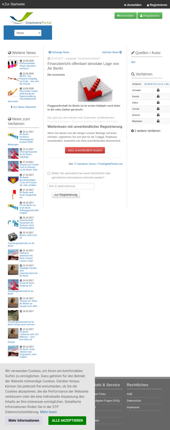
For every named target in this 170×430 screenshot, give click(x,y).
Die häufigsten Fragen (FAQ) (103, 400)
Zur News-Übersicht (24, 107)
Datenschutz (134, 400)
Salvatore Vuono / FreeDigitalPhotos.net (100, 163)
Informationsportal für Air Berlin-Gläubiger (28, 154)
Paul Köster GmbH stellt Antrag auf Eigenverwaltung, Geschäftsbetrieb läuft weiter (23, 96)
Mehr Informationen (24, 420)
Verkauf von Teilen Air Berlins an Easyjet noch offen (29, 303)
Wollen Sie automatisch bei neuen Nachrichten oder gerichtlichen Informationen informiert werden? (79, 175)
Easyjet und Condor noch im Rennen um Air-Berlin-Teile (29, 167)
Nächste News (112, 52)
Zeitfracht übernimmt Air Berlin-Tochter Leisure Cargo (26, 257)
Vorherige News (59, 52)
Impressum (133, 407)
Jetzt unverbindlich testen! (85, 150)
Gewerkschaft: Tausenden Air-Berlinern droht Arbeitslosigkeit (27, 224)
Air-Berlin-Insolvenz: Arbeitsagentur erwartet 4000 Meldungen (21, 139)
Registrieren (157, 5)
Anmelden (132, 5)
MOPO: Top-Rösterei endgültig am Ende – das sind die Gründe (29, 80)
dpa (133, 61)
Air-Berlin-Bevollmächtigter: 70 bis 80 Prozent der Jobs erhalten (28, 181)
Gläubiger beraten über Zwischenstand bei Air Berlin (29, 272)
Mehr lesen (48, 412)
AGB (129, 394)
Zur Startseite (13, 4)
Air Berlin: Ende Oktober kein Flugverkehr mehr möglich (28, 353)
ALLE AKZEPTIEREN (67, 420)
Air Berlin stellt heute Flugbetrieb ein (28, 195)
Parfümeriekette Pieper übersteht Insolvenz (28, 66)
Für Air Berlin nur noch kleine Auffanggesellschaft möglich (29, 209)
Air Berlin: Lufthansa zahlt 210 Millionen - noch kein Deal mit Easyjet (23, 337)
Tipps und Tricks (96, 394)
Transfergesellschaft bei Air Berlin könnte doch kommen (21, 323)
